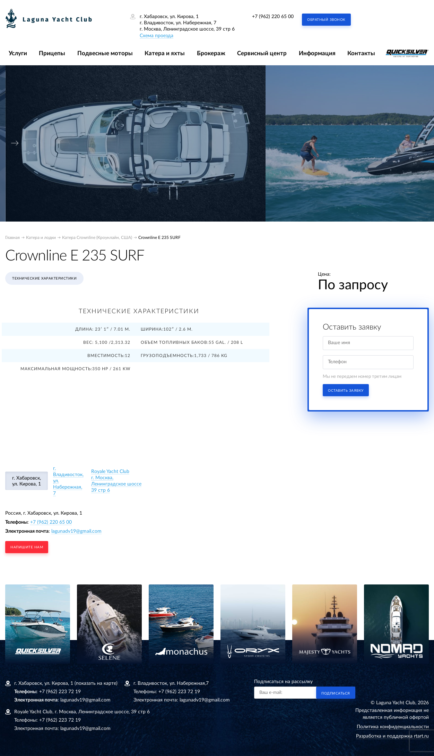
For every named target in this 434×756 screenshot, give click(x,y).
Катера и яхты (165, 53)
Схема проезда (156, 35)
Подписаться (335, 693)
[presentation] (15, 143)
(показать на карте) (96, 683)
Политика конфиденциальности (393, 726)
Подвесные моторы (105, 53)
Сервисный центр (262, 53)
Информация (317, 53)
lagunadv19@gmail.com (76, 531)
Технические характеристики (44, 278)
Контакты (361, 53)
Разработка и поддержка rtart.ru (392, 736)
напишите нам (26, 547)
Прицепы (52, 53)
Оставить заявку (346, 390)
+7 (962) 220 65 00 (273, 16)
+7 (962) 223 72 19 (60, 691)
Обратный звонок (326, 20)
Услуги (18, 53)
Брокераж (211, 53)
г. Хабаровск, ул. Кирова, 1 (26, 481)
